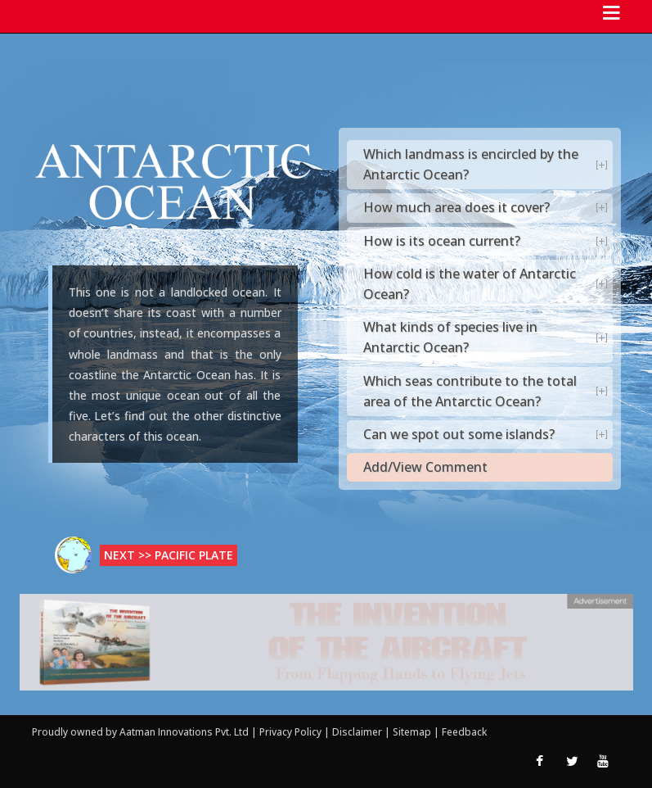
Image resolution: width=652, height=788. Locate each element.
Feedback (464, 732)
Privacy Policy (291, 732)
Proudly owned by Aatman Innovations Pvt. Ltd (140, 732)
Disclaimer (357, 732)
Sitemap (413, 732)
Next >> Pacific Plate (168, 555)
